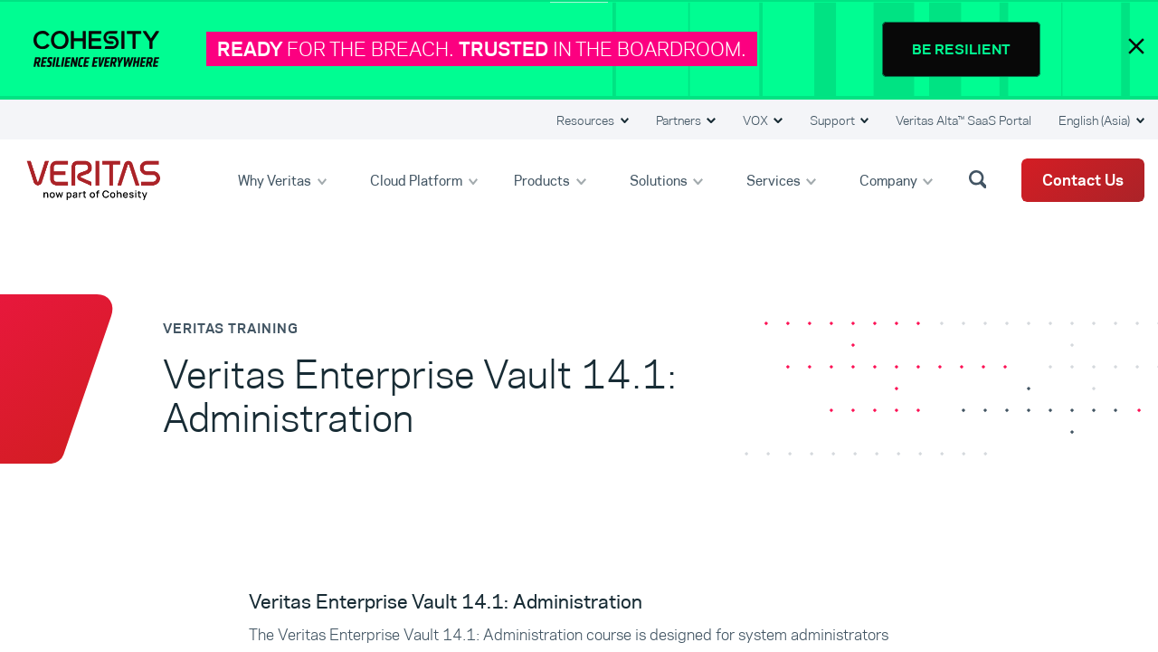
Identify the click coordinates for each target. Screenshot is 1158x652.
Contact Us (1083, 180)
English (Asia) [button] (1095, 120)
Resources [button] (586, 120)
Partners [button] (680, 120)
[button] (981, 178)
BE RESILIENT (961, 49)
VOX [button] (757, 120)
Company (889, 179)
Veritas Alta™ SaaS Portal (963, 120)
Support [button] (834, 120)
